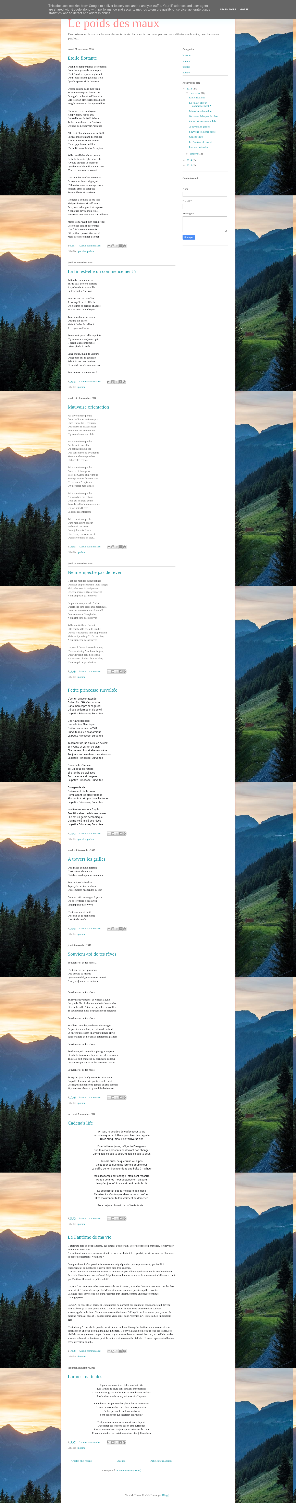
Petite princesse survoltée (92, 690)
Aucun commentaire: (90, 245)
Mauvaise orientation (88, 407)
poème (90, 251)
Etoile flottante (82, 58)
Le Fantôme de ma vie (89, 1237)
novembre (195, 93)
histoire (82, 1356)
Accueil (121, 1460)
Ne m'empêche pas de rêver (94, 572)
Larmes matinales (85, 1376)
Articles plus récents (81, 1460)
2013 (190, 165)
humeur (187, 60)
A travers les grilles (87, 859)
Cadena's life (80, 1123)
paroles (82, 251)
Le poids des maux (114, 23)
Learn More (228, 9)
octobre (194, 153)
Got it (244, 9)
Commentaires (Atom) (129, 1470)
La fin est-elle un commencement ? (102, 271)
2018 (190, 88)
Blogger (166, 1494)
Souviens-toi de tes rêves (92, 954)
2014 (190, 160)
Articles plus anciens (161, 1460)
